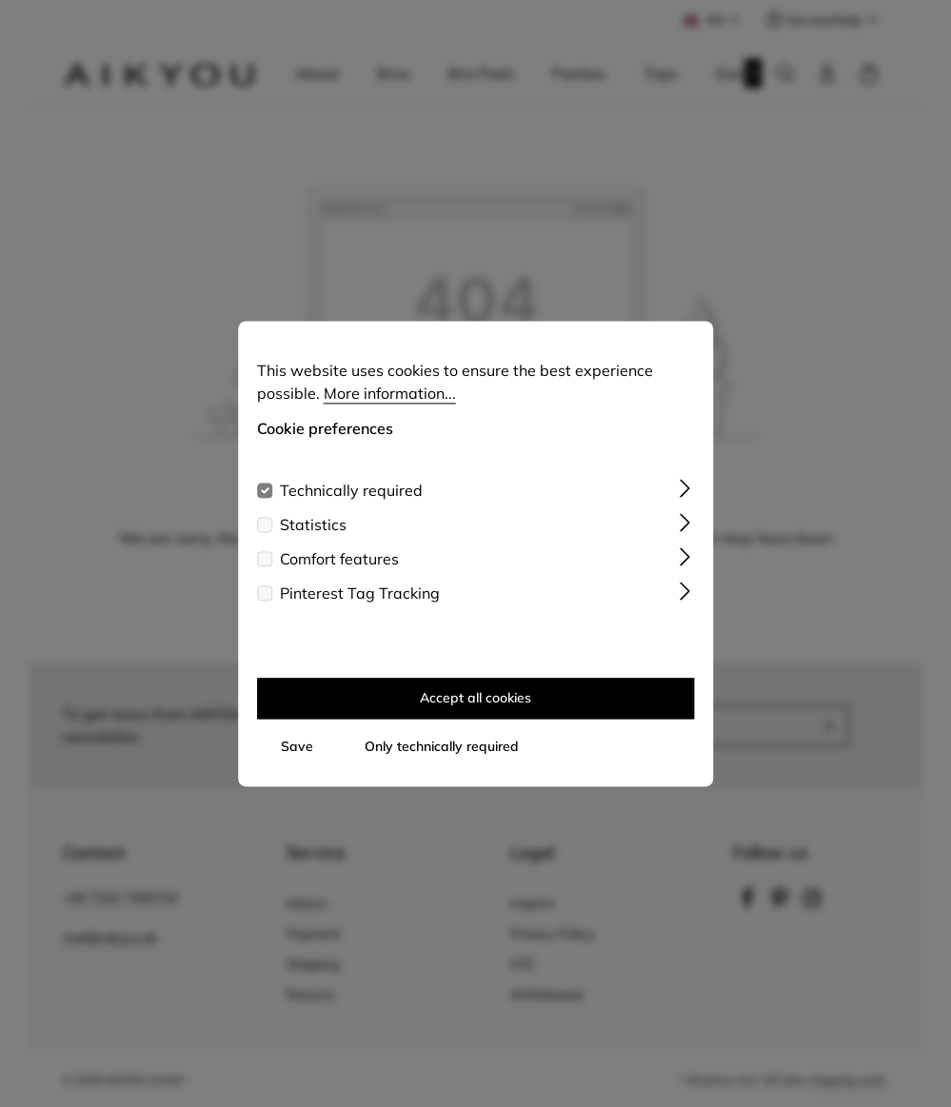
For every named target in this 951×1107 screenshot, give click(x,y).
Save (297, 753)
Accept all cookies (475, 705)
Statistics (313, 532)
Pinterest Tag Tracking (360, 600)
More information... (390, 400)
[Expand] (685, 494)
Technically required (351, 497)
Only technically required (442, 753)
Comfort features (339, 566)
